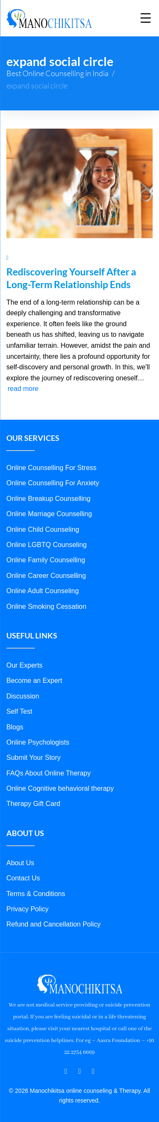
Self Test (19, 711)
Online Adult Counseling (42, 590)
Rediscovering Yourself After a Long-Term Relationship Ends (71, 278)
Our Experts (24, 665)
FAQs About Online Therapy (48, 773)
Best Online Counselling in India (57, 73)
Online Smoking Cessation (46, 606)
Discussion (22, 696)
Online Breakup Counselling (48, 498)
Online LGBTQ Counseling (46, 544)
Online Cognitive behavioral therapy (60, 788)
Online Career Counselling (46, 575)
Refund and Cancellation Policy (53, 924)
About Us (20, 862)
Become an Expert (34, 680)
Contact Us (23, 878)
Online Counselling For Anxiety (52, 483)
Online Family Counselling (45, 560)
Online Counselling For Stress (51, 467)
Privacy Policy (27, 909)
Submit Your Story (33, 757)
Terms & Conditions (35, 893)
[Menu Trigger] (145, 18)
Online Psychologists (38, 742)
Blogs (14, 727)
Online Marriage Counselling (49, 513)
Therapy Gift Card (33, 803)
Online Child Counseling (42, 529)
